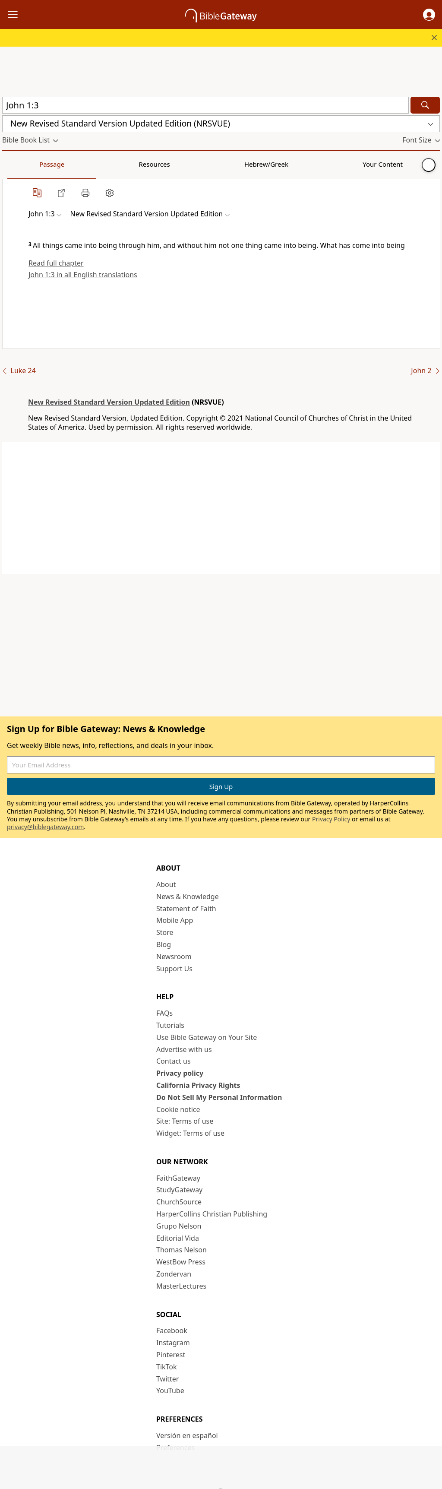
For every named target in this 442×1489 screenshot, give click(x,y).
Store (165, 932)
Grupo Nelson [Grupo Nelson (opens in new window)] (178, 1226)
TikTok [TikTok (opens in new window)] (166, 1367)
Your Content (171, 164)
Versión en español (187, 1435)
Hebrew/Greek (115, 164)
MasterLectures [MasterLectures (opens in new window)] (181, 1286)
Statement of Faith (186, 908)
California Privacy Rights (198, 1085)
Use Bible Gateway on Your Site (206, 1037)
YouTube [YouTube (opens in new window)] (170, 1390)
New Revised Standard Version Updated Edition (109, 402)
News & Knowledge (187, 896)
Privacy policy (179, 1073)
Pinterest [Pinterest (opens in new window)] (170, 1354)
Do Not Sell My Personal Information (219, 1097)
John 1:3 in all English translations (82, 274)
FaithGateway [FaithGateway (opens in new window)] (178, 1178)
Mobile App (174, 920)
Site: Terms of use (184, 1121)
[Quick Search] (205, 105)
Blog (163, 944)
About (166, 884)
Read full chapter (56, 263)
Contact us (173, 1061)
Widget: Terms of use (190, 1133)
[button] (429, 15)
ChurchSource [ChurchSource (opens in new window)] (179, 1202)
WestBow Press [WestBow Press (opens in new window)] (180, 1262)
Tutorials (170, 1025)
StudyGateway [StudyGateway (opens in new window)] (179, 1189)
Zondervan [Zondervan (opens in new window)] (173, 1274)
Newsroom (174, 956)
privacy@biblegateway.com (45, 827)
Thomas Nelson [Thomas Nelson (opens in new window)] (181, 1250)
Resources (63, 164)
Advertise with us (184, 1049)
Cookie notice (178, 1109)
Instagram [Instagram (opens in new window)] (173, 1342)
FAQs (164, 1013)
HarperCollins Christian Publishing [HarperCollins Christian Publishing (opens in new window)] (211, 1214)
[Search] (425, 105)
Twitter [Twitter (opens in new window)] (167, 1379)
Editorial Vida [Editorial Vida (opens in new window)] (177, 1238)
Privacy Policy (331, 819)
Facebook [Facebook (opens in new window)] (171, 1330)
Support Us (174, 968)
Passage (21, 164)
